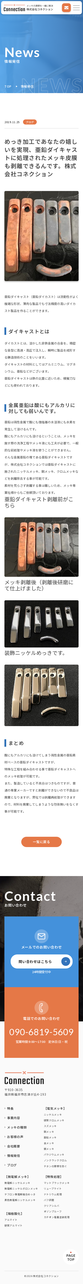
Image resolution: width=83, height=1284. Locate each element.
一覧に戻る (41, 841)
